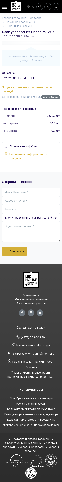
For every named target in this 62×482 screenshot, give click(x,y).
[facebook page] (22, 313)
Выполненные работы (31, 303)
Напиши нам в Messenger (31, 345)
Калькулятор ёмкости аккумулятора (31, 409)
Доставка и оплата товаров (30, 439)
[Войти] (47, 6)
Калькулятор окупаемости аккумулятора (31, 414)
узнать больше (51, 97)
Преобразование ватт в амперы (31, 398)
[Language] (30, 6)
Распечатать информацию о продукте (28, 156)
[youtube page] (40, 313)
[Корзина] (56, 6)
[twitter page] (31, 313)
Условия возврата (32, 447)
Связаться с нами (31, 328)
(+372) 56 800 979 (31, 337)
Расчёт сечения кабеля (31, 403)
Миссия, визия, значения (31, 299)
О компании (31, 295)
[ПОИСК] (39, 6)
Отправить (14, 252)
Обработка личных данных (23, 443)
